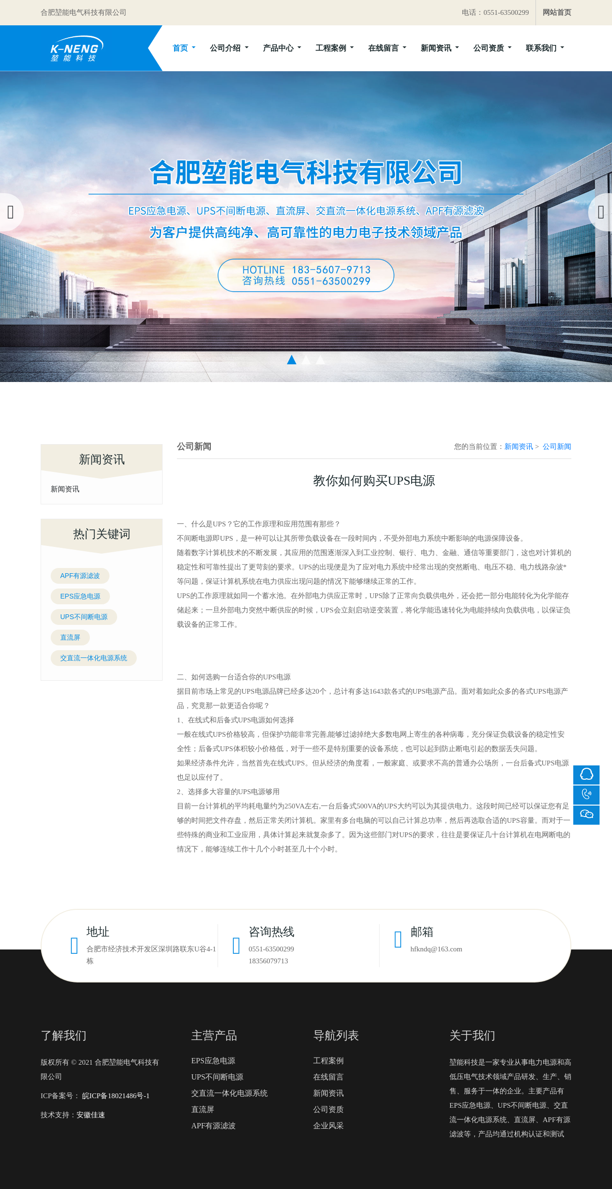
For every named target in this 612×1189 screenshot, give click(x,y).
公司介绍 (226, 48)
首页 (181, 48)
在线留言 (384, 48)
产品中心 (279, 48)
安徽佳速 (90, 1115)
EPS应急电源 (80, 596)
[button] (291, 359)
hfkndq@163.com (436, 949)
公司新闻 (557, 446)
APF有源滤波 (80, 575)
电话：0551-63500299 (495, 12)
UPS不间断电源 (84, 617)
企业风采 (328, 1126)
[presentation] (12, 212)
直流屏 (70, 637)
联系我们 (542, 48)
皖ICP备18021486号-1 (115, 1096)
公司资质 (489, 48)
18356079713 (268, 961)
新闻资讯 (437, 48)
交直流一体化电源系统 (93, 658)
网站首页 (557, 12)
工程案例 (332, 48)
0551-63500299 (271, 949)
